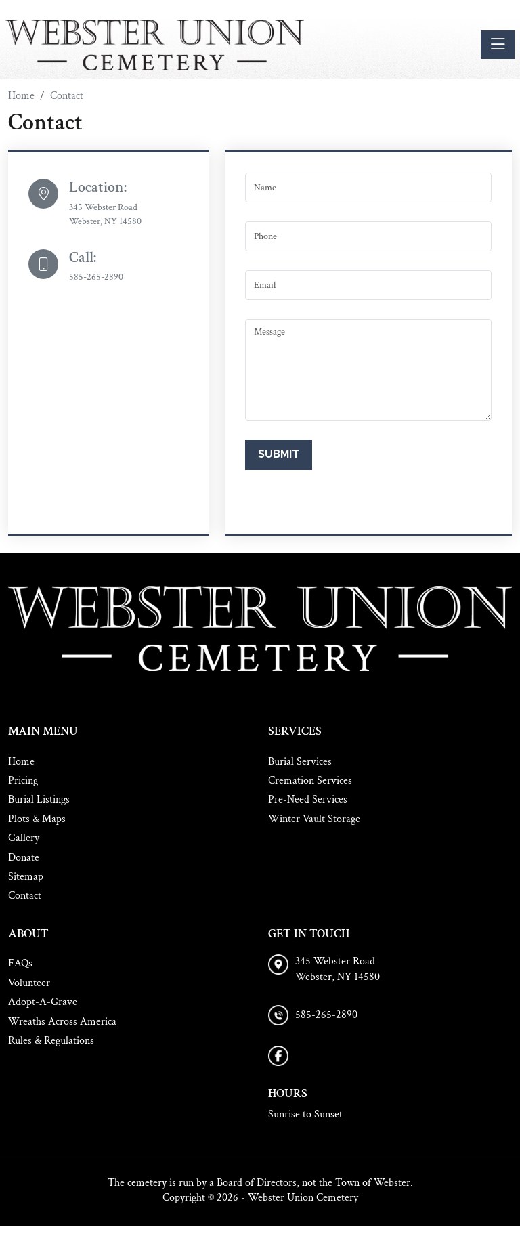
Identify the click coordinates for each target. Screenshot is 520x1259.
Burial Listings (39, 799)
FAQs (20, 963)
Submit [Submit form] (278, 454)
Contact (24, 896)
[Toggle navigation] (498, 44)
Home (21, 761)
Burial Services (300, 761)
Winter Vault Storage (314, 819)
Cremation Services (310, 780)
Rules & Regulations (51, 1040)
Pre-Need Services (307, 799)
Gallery (23, 838)
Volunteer (29, 983)
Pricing (23, 780)
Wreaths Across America (62, 1022)
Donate (23, 858)
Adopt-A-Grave (42, 1002)
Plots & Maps (37, 819)
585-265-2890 (96, 277)
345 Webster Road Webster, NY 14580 (337, 968)
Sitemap (25, 877)
